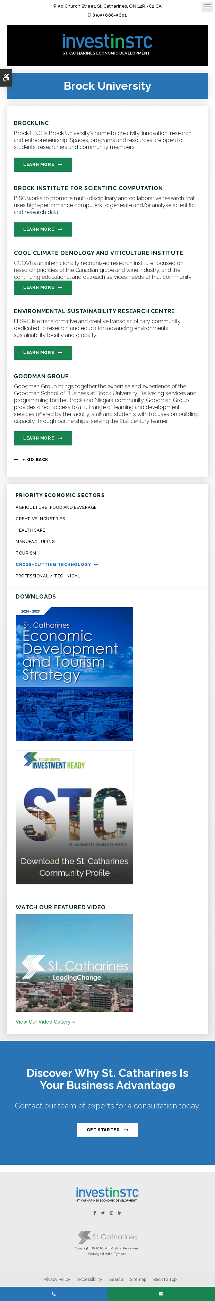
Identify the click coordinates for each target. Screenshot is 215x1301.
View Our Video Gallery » (45, 1022)
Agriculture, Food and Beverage (56, 507)
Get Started (103, 1129)
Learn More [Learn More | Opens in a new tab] (38, 164)
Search (116, 1279)
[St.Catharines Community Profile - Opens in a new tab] (75, 883)
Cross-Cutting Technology (53, 564)
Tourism (26, 553)
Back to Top (165, 1279)
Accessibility (89, 1279)
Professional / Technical (48, 576)
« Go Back (35, 459)
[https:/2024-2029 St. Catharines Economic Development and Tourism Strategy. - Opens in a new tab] (75, 740)
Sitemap (138, 1279)
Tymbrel (121, 1254)
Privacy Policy (56, 1279)
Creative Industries (40, 518)
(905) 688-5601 (110, 15)
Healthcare (30, 530)
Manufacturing (35, 541)
